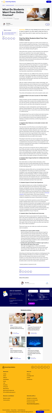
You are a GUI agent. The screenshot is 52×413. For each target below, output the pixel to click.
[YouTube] (42, 367)
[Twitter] (35, 367)
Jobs (4, 383)
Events (4, 381)
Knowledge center (30, 375)
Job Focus (30, 294)
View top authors (6, 400)
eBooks (4, 375)
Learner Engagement (10, 5)
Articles (4, 373)
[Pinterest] (45, 367)
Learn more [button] (40, 300)
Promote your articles (31, 401)
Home (3, 5)
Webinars (5, 377)
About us (28, 373)
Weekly (45, 296)
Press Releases (6, 379)
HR (29, 295)
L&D (33, 295)
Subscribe (31, 303)
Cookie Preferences (21, 409)
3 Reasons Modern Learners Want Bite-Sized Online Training (17, 328)
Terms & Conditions (6, 409)
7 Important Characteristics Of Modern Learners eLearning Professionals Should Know (34, 328)
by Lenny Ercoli (33, 358)
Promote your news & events (32, 400)
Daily (41, 296)
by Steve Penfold (16, 333)
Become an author (6, 398)
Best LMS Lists (6, 388)
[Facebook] (32, 367)
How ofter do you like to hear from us (44, 295)
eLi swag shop (29, 379)
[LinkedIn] (39, 367)
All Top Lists (5, 386)
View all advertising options (33, 403)
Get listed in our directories (32, 398)
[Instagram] (48, 367)
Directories (5, 384)
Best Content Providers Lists (8, 390)
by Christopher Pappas (17, 358)
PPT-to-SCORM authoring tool (9, 392)
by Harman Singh (34, 333)
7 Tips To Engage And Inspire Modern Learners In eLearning (16, 351)
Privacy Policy (13, 409)
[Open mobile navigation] (2, 1)
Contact (28, 377)
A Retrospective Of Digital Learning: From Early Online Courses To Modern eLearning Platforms (34, 352)
